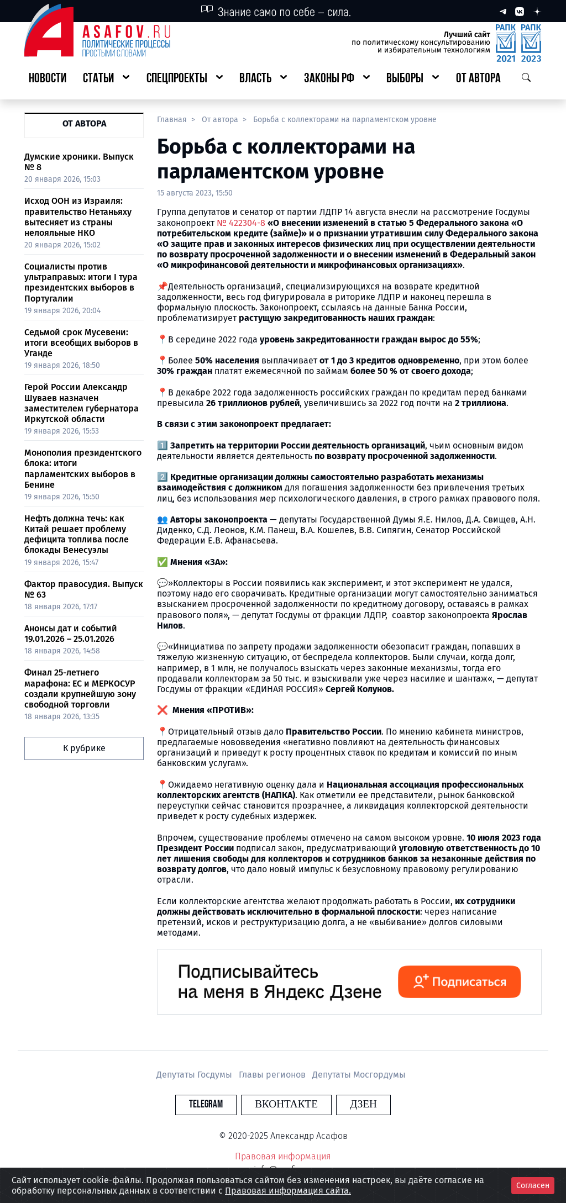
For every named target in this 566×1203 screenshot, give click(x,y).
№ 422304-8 (241, 223)
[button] (106, 79)
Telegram (219, 1104)
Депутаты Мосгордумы (359, 1074)
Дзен (350, 1104)
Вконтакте (286, 1104)
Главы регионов (273, 1074)
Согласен (532, 1185)
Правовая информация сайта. (288, 1190)
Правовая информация (283, 1156)
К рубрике (84, 748)
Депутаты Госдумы (195, 1074)
